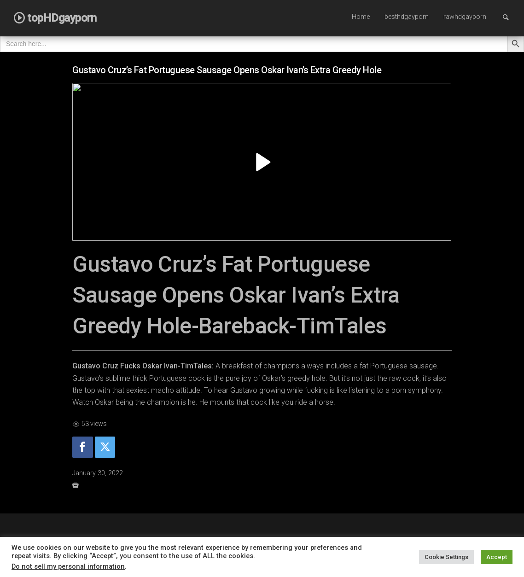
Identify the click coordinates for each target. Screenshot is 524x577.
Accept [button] (496, 557)
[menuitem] (360, 17)
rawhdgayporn (464, 17)
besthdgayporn (406, 17)
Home (361, 17)
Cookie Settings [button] (446, 557)
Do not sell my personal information (68, 566)
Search (510, 16)
